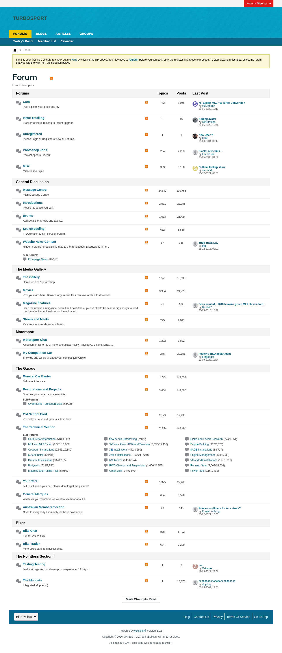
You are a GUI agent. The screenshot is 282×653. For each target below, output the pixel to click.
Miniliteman (209, 122)
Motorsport (25, 332)
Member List (47, 41)
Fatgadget (208, 356)
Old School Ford (35, 414)
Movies (28, 290)
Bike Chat (30, 530)
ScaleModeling (34, 228)
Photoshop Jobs (35, 150)
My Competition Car (37, 352)
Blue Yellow (26, 617)
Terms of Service (238, 617)
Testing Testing (34, 564)
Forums (20, 34)
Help (187, 617)
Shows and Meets (36, 319)
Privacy (218, 617)
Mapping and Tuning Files (43, 470)
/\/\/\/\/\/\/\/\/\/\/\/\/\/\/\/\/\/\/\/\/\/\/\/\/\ (217, 581)
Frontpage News (38, 259)
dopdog (206, 584)
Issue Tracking (33, 118)
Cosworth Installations (41, 449)
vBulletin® (140, 630)
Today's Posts (23, 41)
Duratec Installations (40, 460)
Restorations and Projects (42, 389)
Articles (63, 34)
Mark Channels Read (141, 599)
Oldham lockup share (212, 167)
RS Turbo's (115, 460)
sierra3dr (207, 170)
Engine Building (199, 444)
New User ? (206, 135)
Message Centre (34, 189)
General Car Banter (37, 376)
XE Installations (118, 449)
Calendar (67, 41)
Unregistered (32, 134)
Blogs (41, 34)
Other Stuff (115, 470)
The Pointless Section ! (35, 556)
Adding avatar (207, 119)
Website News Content (39, 241)
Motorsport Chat (35, 339)
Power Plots (197, 470)
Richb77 (207, 307)
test (201, 565)
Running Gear (198, 465)
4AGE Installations (201, 449)
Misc (26, 166)
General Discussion (32, 182)
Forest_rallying (211, 511)
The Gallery (31, 277)
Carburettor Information (42, 439)
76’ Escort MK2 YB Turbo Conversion (222, 102)
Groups (86, 34)
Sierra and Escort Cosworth (206, 439)
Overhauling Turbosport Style (45, 403)
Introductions (33, 202)
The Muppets (32, 580)
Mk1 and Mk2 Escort (40, 444)
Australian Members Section (43, 507)
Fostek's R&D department (215, 353)
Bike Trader (31, 543)
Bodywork (34, 465)
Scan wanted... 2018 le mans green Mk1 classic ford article (235, 304)
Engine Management (202, 454)
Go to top (261, 617)
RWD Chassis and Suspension (127, 465)
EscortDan (208, 154)
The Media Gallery (31, 269)
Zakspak (207, 568)
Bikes (20, 523)
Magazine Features (36, 303)
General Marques (35, 494)
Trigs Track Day (208, 242)
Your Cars (30, 481)
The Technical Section (39, 427)
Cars (26, 102)
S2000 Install (35, 454)
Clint (205, 138)
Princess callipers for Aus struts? (220, 508)
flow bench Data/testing (123, 439)
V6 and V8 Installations (203, 460)
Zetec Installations (120, 454)
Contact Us (201, 617)
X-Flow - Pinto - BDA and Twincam (129, 444)
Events (28, 215)
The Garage (25, 368)
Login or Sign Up (258, 3)
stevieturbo (208, 106)
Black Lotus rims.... (211, 151)
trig (204, 245)
